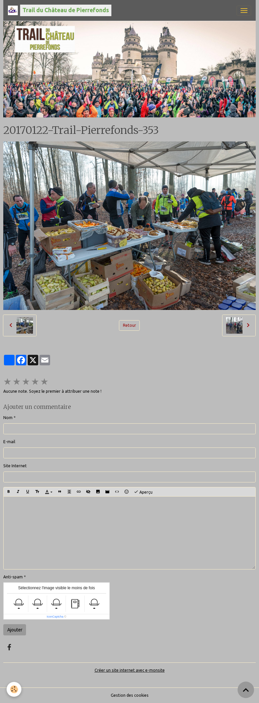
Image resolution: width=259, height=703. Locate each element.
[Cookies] (14, 689)
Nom (8, 417)
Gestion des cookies (130, 695)
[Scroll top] (246, 690)
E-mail (9, 442)
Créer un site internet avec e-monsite (130, 670)
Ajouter (14, 629)
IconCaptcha (55, 616)
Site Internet (15, 466)
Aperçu (143, 492)
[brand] (59, 10)
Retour (129, 325)
